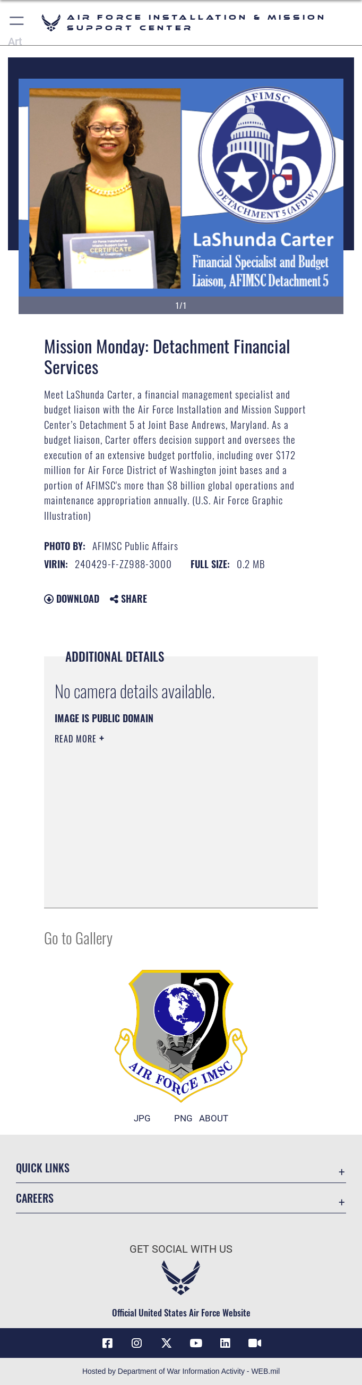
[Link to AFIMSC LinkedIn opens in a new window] (225, 1343)
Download (71, 598)
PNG (183, 1118)
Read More (77, 738)
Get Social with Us (181, 1249)
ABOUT (213, 1118)
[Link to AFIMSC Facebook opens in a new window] (107, 1343)
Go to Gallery (78, 937)
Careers (35, 1198)
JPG (142, 1118)
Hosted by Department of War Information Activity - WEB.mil (181, 1371)
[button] (17, 22)
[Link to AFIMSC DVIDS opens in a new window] (255, 1343)
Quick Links (43, 1168)
